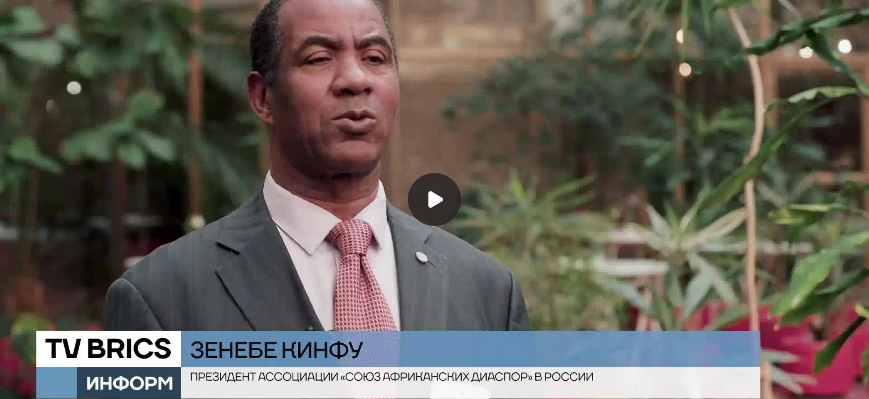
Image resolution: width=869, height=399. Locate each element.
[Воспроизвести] (434, 199)
